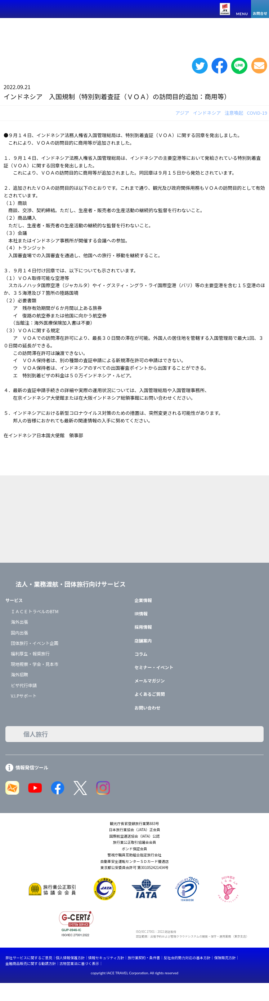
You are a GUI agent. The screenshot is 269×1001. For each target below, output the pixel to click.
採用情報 (143, 627)
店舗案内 (143, 640)
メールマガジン (150, 680)
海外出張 (19, 622)
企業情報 (143, 600)
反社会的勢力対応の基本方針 (186, 957)
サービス (14, 600)
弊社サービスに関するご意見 (28, 957)
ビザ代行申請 (24, 685)
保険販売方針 (225, 957)
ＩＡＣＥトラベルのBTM (34, 611)
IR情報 (141, 613)
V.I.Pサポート (24, 696)
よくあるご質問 (150, 694)
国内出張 (19, 632)
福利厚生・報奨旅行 (30, 653)
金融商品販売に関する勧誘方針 (30, 963)
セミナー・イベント (154, 667)
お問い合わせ (148, 707)
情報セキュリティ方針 (106, 957)
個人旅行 (35, 733)
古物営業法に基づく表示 (79, 963)
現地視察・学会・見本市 (34, 664)
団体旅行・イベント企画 (34, 643)
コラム (141, 654)
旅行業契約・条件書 (143, 957)
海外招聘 (19, 674)
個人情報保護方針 (70, 957)
